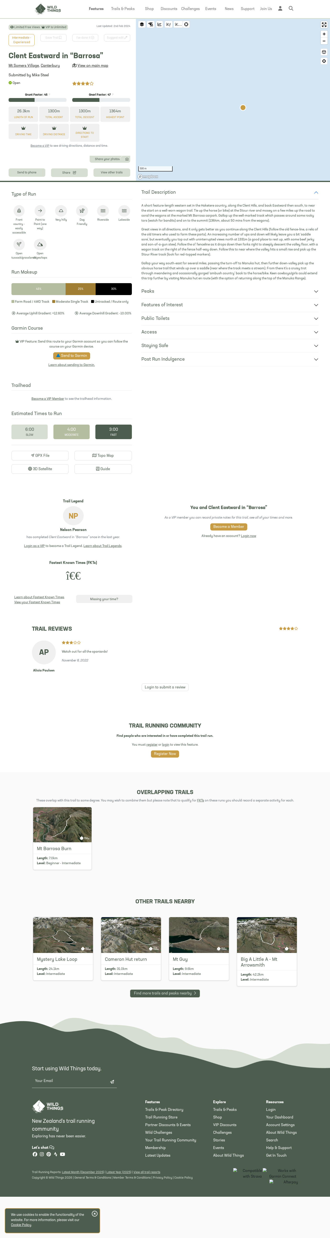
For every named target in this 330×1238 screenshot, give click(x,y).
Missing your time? (104, 672)
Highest (115, 117)
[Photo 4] (48, 222)
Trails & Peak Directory (164, 1183)
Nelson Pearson (73, 603)
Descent (84, 117)
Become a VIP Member (47, 472)
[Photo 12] (96, 222)
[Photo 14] (109, 222)
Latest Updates (157, 1228)
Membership (155, 1221)
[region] (233, 136)
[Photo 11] (90, 222)
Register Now (165, 827)
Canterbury (50, 66)
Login (271, 1183)
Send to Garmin (71, 429)
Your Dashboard (279, 1190)
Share (69, 245)
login (165, 817)
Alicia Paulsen (44, 743)
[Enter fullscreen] (324, 24)
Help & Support (279, 1221)
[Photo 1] (29, 222)
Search (272, 1213)
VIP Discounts (225, 1198)
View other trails (112, 245)
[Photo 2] (36, 222)
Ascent (54, 117)
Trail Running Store (161, 1190)
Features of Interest (162, 378)
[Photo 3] (42, 222)
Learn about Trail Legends (102, 619)
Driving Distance (54, 134)
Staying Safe (154, 418)
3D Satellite (40, 542)
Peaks (147, 364)
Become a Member (228, 600)
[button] (96, 9)
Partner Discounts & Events (168, 1198)
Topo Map (103, 528)
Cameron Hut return (126, 1032)
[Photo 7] (66, 222)
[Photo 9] (78, 222)
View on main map (92, 66)
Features (152, 1175)
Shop (217, 1190)
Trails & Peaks (225, 1183)
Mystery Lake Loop (57, 1032)
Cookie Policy (21, 1225)
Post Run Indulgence (163, 432)
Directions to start (85, 135)
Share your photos (111, 232)
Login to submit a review (165, 760)
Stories (219, 1213)
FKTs (200, 873)
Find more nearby (165, 1065)
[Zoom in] (324, 34)
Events (218, 1221)
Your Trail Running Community (170, 1213)
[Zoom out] (324, 40)
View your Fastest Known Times (37, 675)
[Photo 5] (54, 222)
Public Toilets (155, 391)
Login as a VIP (34, 619)
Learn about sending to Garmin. (71, 438)
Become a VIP (40, 145)
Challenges (222, 1205)
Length (23, 117)
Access (149, 405)
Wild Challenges (158, 1205)
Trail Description (158, 265)
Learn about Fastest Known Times (39, 670)
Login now (248, 609)
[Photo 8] (72, 222)
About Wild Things (228, 1228)
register (152, 817)
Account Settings (280, 1198)
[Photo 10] (84, 222)
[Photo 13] (102, 222)
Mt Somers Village (24, 66)
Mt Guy (180, 1032)
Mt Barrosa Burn (54, 921)
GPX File (40, 528)
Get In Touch (276, 1228)
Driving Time (23, 134)
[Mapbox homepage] (147, 249)
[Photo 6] (60, 222)
